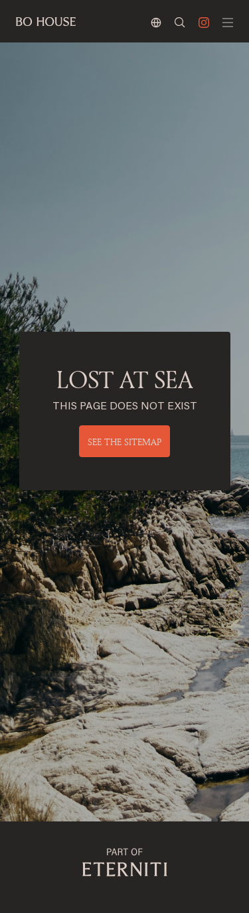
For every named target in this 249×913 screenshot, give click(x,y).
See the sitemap (124, 441)
